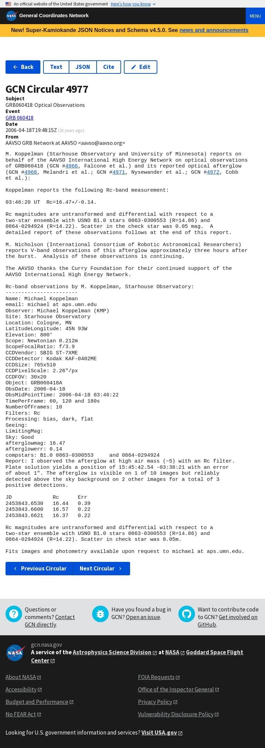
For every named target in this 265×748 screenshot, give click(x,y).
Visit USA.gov (159, 732)
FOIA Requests (156, 677)
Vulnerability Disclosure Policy (176, 714)
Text (56, 67)
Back (22, 67)
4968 (30, 172)
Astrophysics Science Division (112, 652)
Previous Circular (39, 568)
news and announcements (213, 30)
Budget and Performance (37, 702)
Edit (140, 67)
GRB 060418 (19, 117)
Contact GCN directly (50, 620)
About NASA (21, 677)
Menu (255, 16)
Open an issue (143, 617)
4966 (71, 166)
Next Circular (101, 568)
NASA (172, 652)
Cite (108, 67)
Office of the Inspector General (176, 689)
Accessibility (21, 689)
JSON (83, 67)
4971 (118, 172)
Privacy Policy (155, 702)
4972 (213, 172)
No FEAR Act (21, 714)
